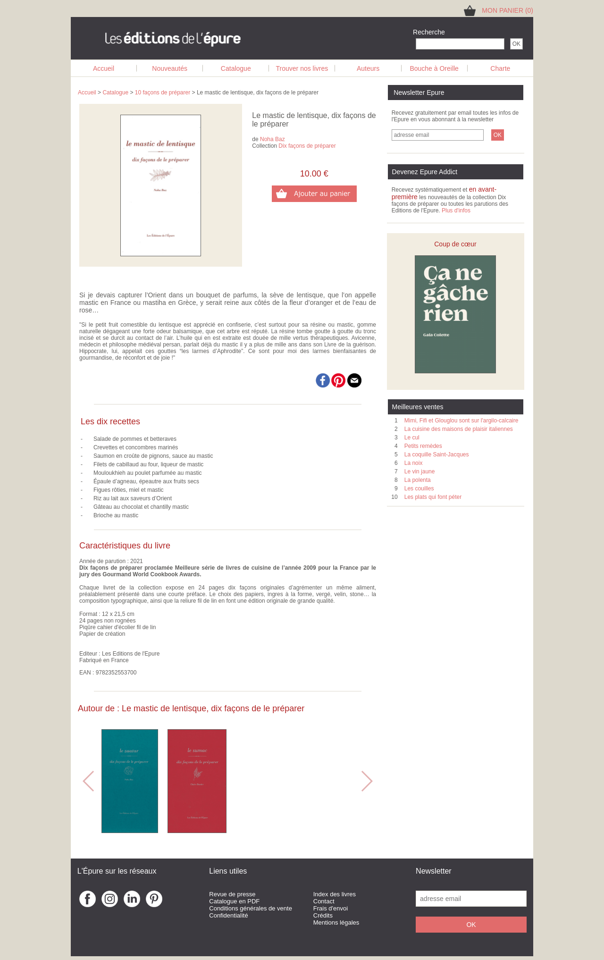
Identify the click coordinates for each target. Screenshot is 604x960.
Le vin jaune (419, 471)
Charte (500, 68)
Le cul (411, 437)
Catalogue (236, 68)
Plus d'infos (456, 210)
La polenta (417, 480)
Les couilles (419, 488)
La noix (413, 463)
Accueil (103, 68)
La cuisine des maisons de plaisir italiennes (458, 429)
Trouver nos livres (302, 68)
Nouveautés (169, 68)
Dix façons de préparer (307, 146)
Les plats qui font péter (432, 497)
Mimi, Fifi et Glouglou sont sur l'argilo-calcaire (461, 420)
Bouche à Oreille (434, 68)
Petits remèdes (423, 446)
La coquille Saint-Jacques (436, 454)
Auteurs (368, 68)
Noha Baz (272, 139)
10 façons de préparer (162, 92)
